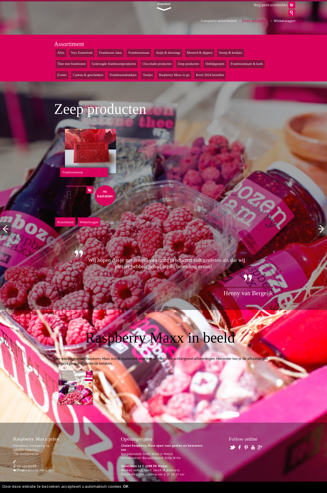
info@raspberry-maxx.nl (34, 470)
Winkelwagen (284, 21)
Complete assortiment (219, 21)
